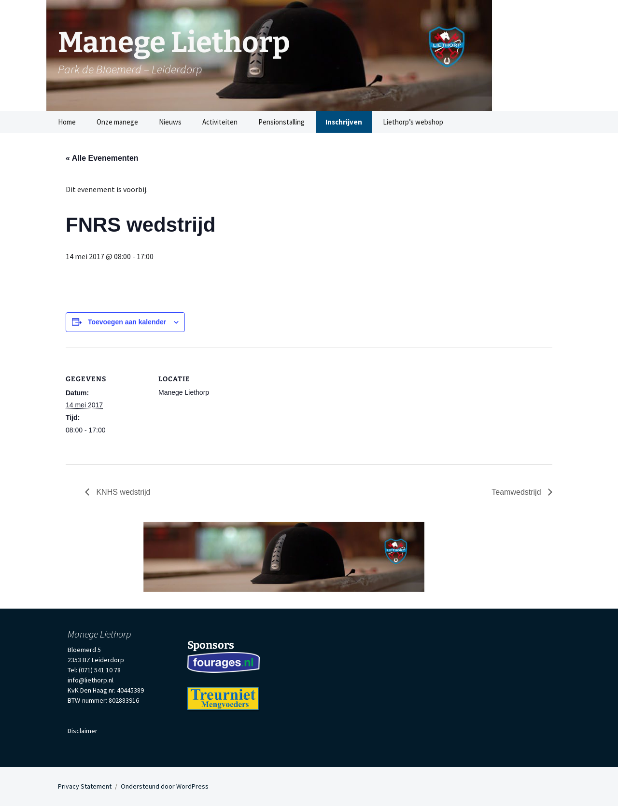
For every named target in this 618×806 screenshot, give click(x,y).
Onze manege (117, 121)
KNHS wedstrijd (122, 492)
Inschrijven (343, 121)
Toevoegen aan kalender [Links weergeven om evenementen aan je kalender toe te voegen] (127, 322)
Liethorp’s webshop (413, 121)
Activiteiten (220, 121)
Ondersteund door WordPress (165, 786)
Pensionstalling (281, 121)
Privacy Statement (85, 786)
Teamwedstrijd (517, 492)
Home (67, 121)
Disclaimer (83, 730)
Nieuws (170, 121)
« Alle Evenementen (102, 158)
